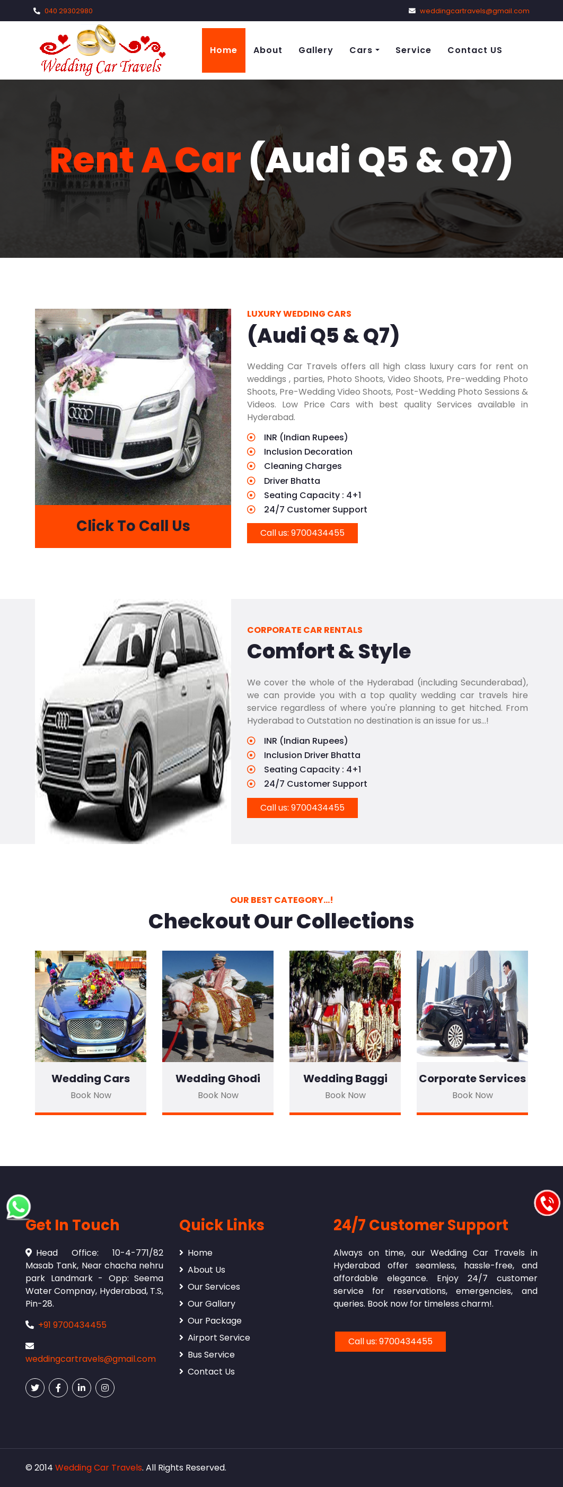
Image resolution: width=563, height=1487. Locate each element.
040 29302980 (69, 10)
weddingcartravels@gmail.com (475, 10)
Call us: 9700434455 (302, 533)
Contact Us (207, 1372)
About (268, 50)
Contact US (475, 50)
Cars (361, 50)
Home (223, 50)
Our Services (209, 1287)
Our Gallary (207, 1304)
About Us (202, 1270)
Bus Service (207, 1355)
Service (413, 50)
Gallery (315, 50)
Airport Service (214, 1338)
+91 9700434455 (72, 1325)
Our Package (210, 1321)
